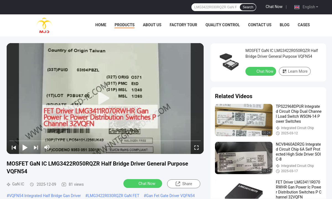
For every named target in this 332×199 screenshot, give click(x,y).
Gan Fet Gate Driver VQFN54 (170, 195)
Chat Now (274, 6)
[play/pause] (24, 147)
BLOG (284, 25)
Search (248, 7)
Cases (304, 25)
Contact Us (259, 25)
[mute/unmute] (47, 147)
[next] (36, 147)
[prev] (13, 147)
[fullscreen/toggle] (196, 147)
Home (101, 25)
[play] (105, 98)
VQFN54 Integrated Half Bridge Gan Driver (45, 195)
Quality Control (223, 25)
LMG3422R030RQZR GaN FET (113, 195)
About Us (152, 25)
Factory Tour (183, 25)
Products (124, 25)
